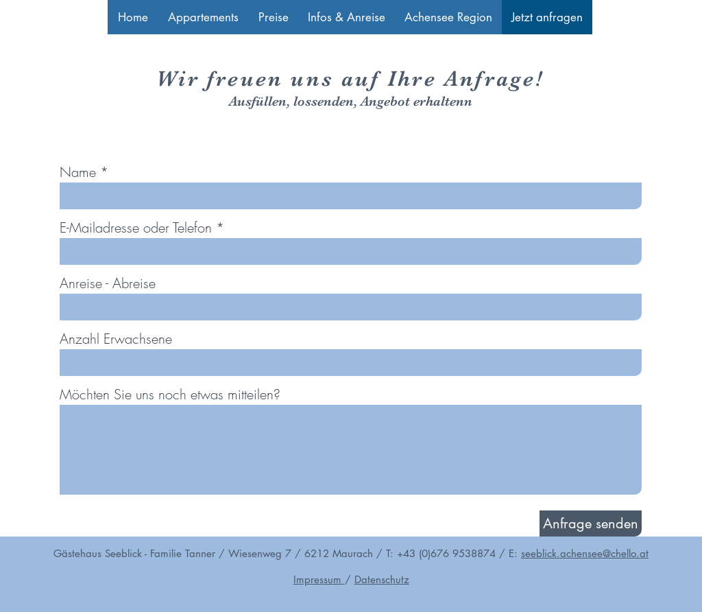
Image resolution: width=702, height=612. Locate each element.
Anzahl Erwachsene (116, 339)
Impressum (319, 579)
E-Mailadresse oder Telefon (136, 228)
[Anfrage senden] (591, 523)
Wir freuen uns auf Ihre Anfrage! (350, 78)
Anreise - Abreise (108, 283)
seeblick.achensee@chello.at (585, 553)
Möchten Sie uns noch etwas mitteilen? (170, 394)
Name (78, 172)
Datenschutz (381, 579)
